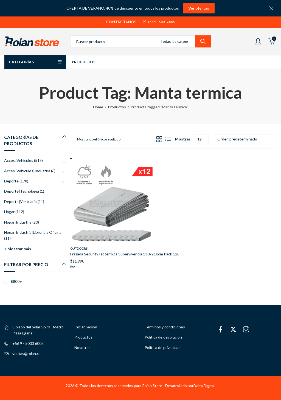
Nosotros (82, 347)
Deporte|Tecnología (21, 191)
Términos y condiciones (165, 327)
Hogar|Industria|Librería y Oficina (32, 232)
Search (203, 41)
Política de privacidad (163, 347)
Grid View (159, 139)
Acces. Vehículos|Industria (27, 170)
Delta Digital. (204, 385)
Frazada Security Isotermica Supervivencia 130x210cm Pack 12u (124, 254)
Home (98, 107)
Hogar (9, 211)
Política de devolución (163, 337)
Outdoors (79, 248)
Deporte (11, 181)
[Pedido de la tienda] (245, 139)
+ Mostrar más (17, 248)
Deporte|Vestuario (20, 201)
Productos (117, 107)
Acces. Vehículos (18, 160)
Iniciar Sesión (85, 327)
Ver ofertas (198, 8)
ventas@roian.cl (26, 353)
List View (168, 139)
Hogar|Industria (18, 222)
